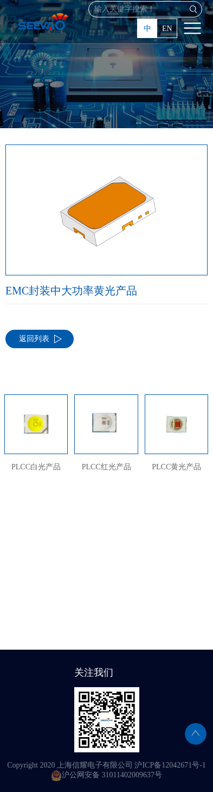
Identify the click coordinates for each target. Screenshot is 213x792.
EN (167, 28)
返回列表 (34, 339)
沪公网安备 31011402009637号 (106, 775)
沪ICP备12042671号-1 (169, 765)
